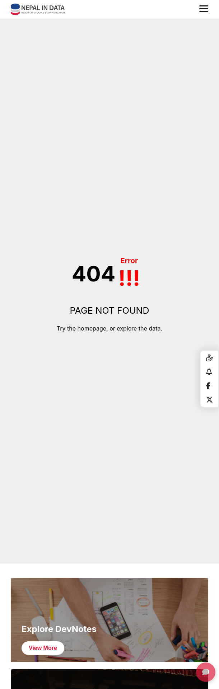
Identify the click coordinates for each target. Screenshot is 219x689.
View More (43, 648)
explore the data (138, 328)
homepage (92, 328)
